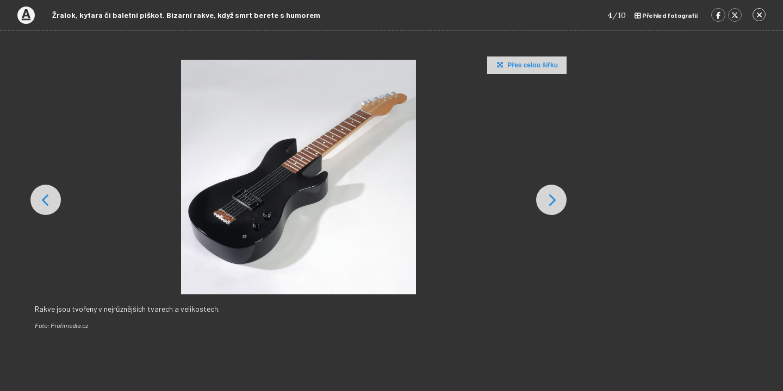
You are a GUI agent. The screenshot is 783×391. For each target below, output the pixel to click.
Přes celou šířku (526, 64)
